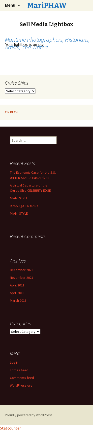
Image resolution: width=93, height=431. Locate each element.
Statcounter (10, 428)
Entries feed (19, 370)
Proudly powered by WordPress (29, 415)
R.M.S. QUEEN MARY (24, 206)
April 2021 (17, 285)
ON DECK (11, 112)
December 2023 (21, 270)
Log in (14, 362)
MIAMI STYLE (19, 198)
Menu (10, 5)
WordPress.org (21, 385)
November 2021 (21, 277)
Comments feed (22, 377)
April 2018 (17, 293)
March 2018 (18, 300)
